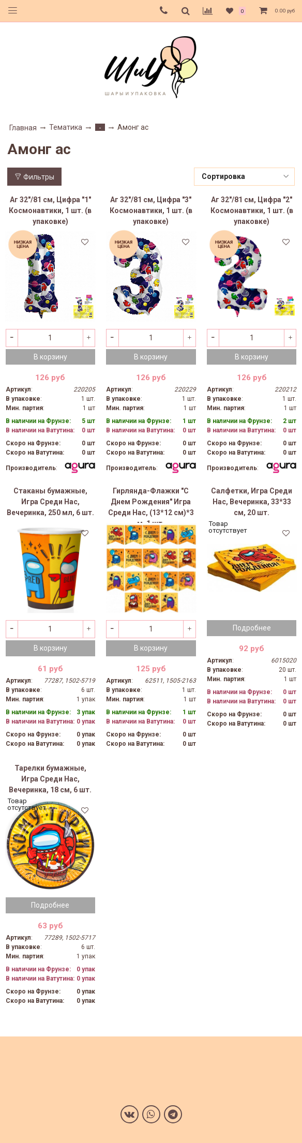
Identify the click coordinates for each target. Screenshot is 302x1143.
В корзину (50, 357)
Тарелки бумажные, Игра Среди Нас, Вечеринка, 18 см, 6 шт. (50, 779)
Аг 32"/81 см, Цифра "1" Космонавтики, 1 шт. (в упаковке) (50, 210)
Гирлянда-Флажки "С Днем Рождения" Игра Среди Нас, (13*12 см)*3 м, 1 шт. (151, 505)
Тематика (65, 127)
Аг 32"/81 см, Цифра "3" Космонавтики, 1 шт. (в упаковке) (151, 210)
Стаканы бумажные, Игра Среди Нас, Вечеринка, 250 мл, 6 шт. (50, 502)
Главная (23, 128)
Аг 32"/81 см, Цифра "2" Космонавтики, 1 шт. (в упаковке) (251, 210)
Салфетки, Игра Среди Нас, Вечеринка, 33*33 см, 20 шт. (251, 502)
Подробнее (252, 628)
